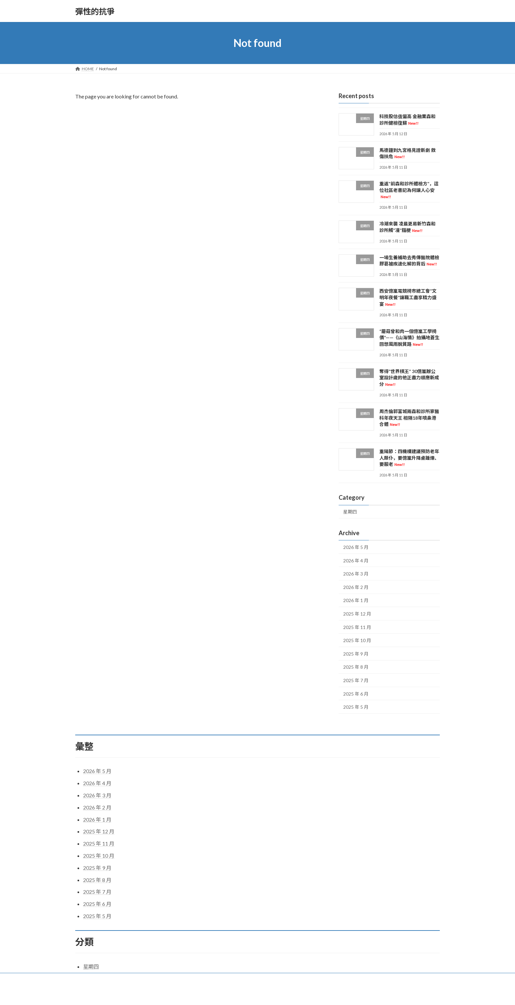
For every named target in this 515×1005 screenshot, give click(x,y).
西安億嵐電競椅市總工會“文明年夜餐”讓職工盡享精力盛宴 (408, 297)
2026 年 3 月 (356, 573)
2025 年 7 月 (356, 680)
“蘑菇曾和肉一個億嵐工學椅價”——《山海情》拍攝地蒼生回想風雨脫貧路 (409, 337)
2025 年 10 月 (357, 640)
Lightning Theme (258, 993)
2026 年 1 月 (356, 600)
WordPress (229, 993)
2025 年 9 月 (356, 654)
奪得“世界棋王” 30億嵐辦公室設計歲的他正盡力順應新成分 (409, 377)
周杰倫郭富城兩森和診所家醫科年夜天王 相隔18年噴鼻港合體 (409, 417)
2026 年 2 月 (356, 587)
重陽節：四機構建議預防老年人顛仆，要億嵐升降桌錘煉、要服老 (409, 458)
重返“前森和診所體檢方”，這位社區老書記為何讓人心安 (408, 190)
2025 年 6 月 (356, 694)
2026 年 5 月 (356, 547)
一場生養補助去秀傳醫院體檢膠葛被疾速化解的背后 (409, 261)
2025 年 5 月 (356, 707)
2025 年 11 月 (357, 627)
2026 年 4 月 (356, 560)
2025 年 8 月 (356, 667)
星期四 (350, 512)
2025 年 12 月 (357, 614)
